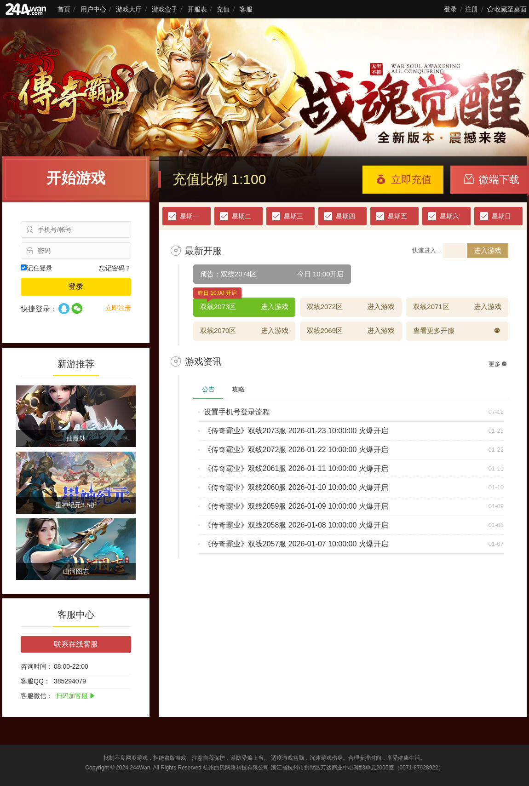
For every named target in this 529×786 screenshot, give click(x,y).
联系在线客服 (76, 644)
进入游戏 (487, 250)
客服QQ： (35, 681)
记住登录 (36, 268)
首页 (64, 9)
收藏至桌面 (507, 9)
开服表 (197, 9)
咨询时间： (37, 666)
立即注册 (118, 307)
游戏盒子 (165, 9)
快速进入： (427, 250)
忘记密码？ (115, 268)
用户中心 (93, 9)
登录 (450, 9)
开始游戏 (75, 178)
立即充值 (403, 179)
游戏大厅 (129, 9)
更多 (498, 364)
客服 (246, 9)
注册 (471, 9)
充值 (223, 9)
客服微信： (37, 696)
